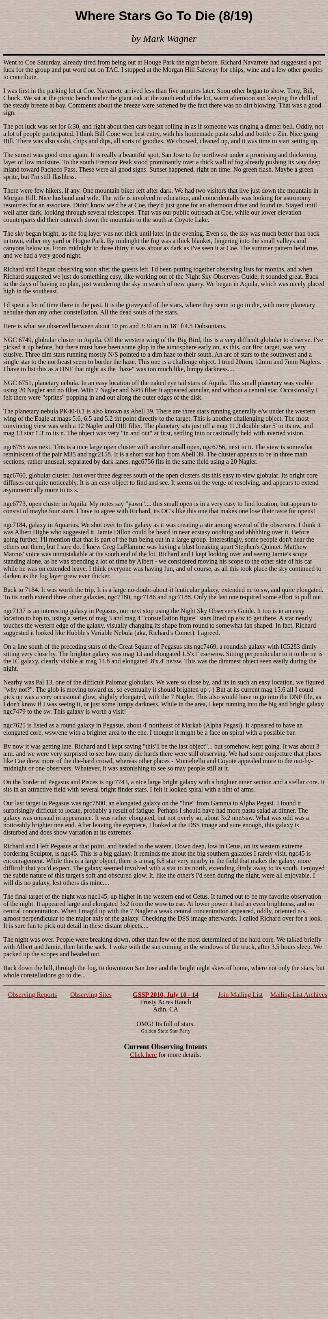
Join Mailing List (240, 994)
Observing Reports (32, 994)
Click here (143, 1054)
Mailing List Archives (298, 994)
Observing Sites (91, 994)
